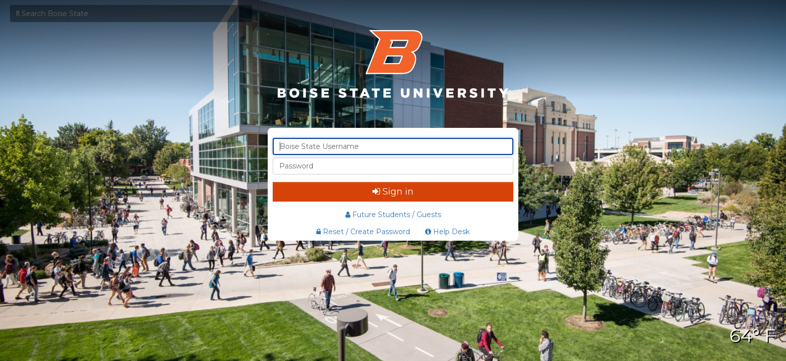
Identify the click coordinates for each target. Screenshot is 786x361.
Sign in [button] (393, 191)
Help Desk (447, 231)
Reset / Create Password (363, 231)
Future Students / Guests (393, 214)
